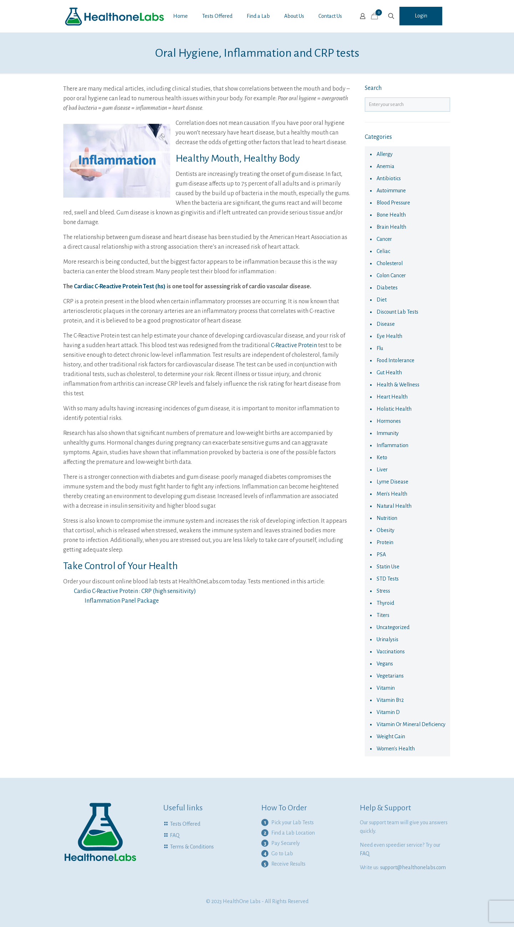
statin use (388, 566)
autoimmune (391, 190)
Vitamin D (388, 712)
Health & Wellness (398, 384)
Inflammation (392, 445)
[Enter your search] (407, 104)
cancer (384, 239)
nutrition (387, 518)
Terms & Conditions (192, 847)
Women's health (396, 748)
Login (421, 16)
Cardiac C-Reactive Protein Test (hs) (120, 286)
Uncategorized (393, 627)
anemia (385, 166)
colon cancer (391, 275)
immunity (388, 433)
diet (382, 300)
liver (382, 469)
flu (380, 348)
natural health (394, 506)
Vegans (385, 664)
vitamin (386, 688)
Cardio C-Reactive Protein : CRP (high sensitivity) (135, 591)
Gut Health (389, 372)
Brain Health (391, 227)
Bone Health (391, 215)
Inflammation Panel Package (122, 601)
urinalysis (387, 639)
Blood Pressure (393, 203)
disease (386, 324)
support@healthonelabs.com (413, 867)
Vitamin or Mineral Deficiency (411, 724)
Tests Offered (185, 824)
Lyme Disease (392, 482)
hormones (389, 421)
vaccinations (391, 651)
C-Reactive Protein (294, 345)
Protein (385, 542)
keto (382, 457)
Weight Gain (391, 736)
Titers (383, 615)
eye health (389, 336)
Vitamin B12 (390, 700)
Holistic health (394, 409)
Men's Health (392, 494)
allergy (385, 154)
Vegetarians (390, 676)
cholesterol (390, 263)
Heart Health (392, 397)
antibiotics (389, 178)
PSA (381, 554)
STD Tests (388, 579)
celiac (383, 251)
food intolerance (395, 360)
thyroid (385, 603)
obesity (385, 530)
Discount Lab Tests (397, 312)
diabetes (387, 287)
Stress (383, 591)
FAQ (175, 835)
